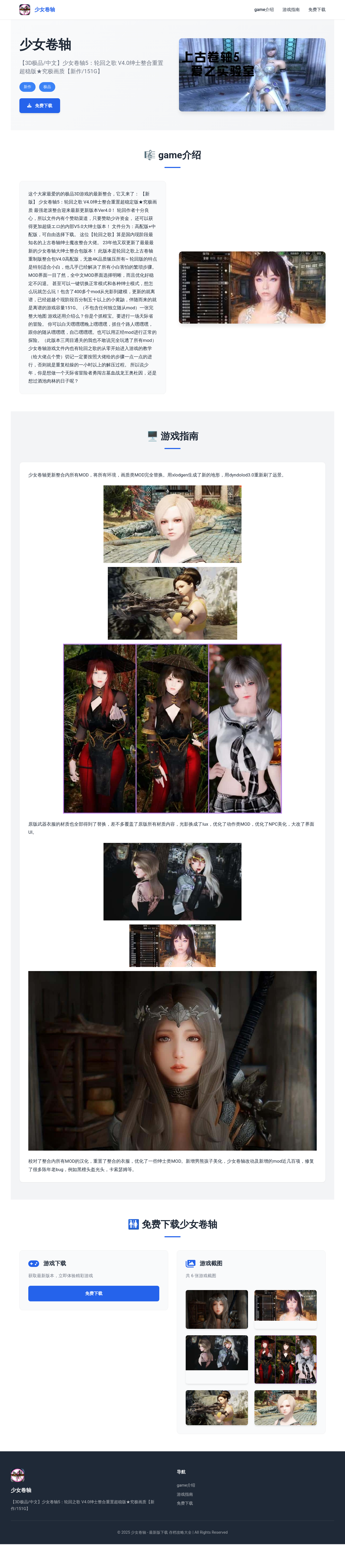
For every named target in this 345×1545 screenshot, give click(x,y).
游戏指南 (291, 9)
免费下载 (317, 9)
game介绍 (264, 9)
